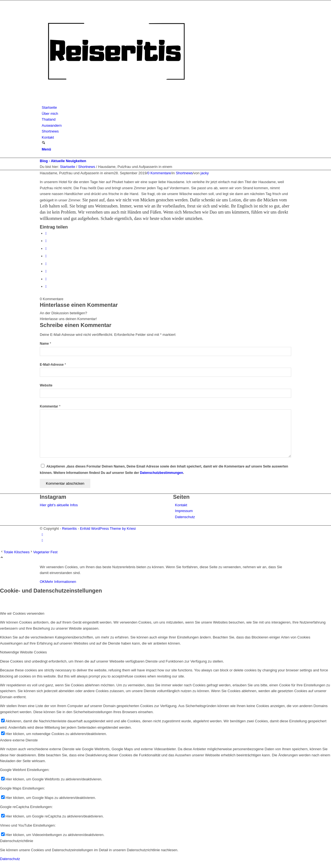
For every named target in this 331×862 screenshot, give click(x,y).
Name (45, 344)
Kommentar (50, 406)
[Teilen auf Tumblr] (46, 264)
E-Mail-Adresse (53, 365)
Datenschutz (185, 517)
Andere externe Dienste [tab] (19, 740)
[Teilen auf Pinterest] (46, 248)
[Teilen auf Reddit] (46, 279)
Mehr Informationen (60, 582)
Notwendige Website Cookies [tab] (23, 652)
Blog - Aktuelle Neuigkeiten (63, 161)
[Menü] (46, 149)
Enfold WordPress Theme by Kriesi (108, 528)
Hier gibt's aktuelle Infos (59, 505)
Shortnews (184, 173)
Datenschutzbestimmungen (161, 473)
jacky (205, 173)
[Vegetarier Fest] (43, 552)
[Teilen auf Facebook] (46, 233)
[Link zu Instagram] (42, 535)
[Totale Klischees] (15, 552)
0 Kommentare (159, 173)
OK (42, 582)
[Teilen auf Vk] (46, 271)
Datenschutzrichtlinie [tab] (16, 841)
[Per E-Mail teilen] (46, 286)
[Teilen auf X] (46, 241)
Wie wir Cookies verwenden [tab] (22, 613)
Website (46, 385)
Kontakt (181, 505)
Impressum (184, 511)
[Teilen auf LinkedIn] (46, 256)
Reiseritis (69, 528)
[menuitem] (166, 107)
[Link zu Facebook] (42, 540)
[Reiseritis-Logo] (116, 102)
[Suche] (43, 143)
